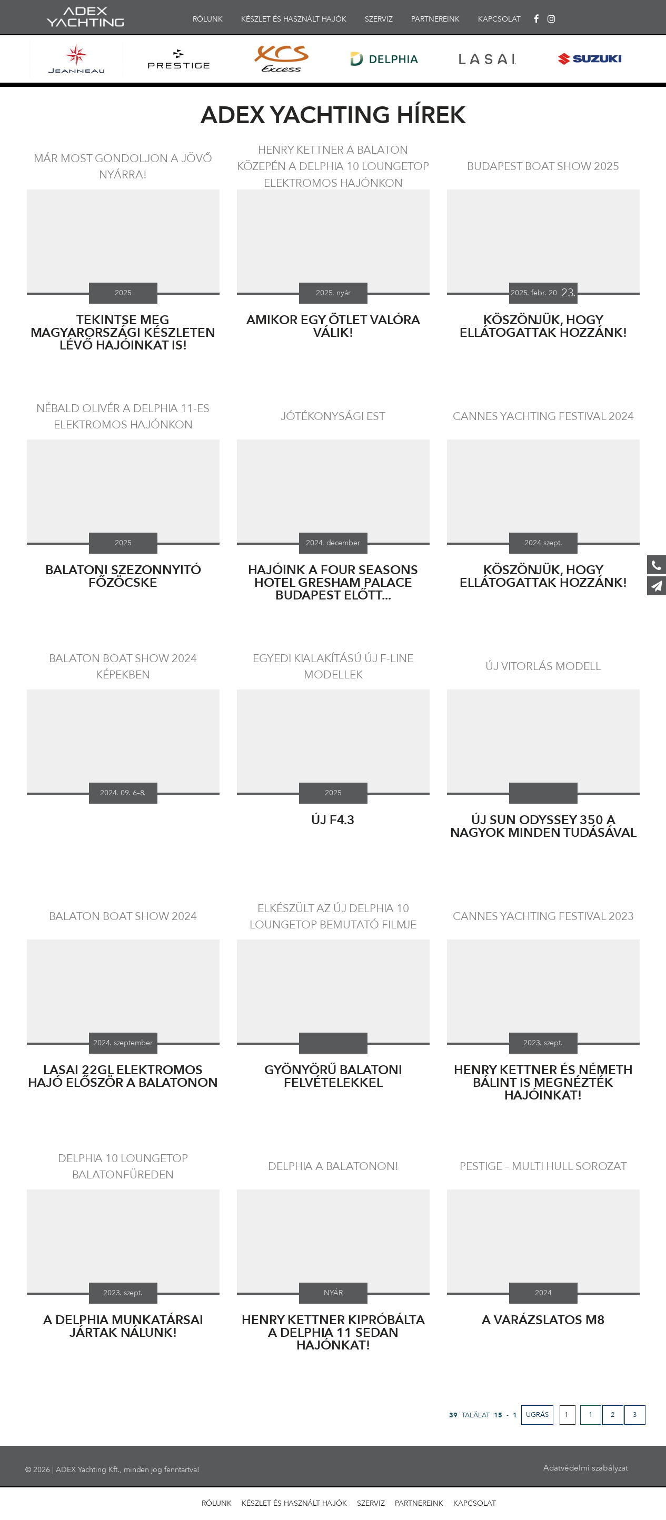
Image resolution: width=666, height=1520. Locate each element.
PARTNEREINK (435, 19)
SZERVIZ (379, 19)
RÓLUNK (208, 19)
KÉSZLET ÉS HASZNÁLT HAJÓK (293, 19)
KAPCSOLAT (499, 19)
